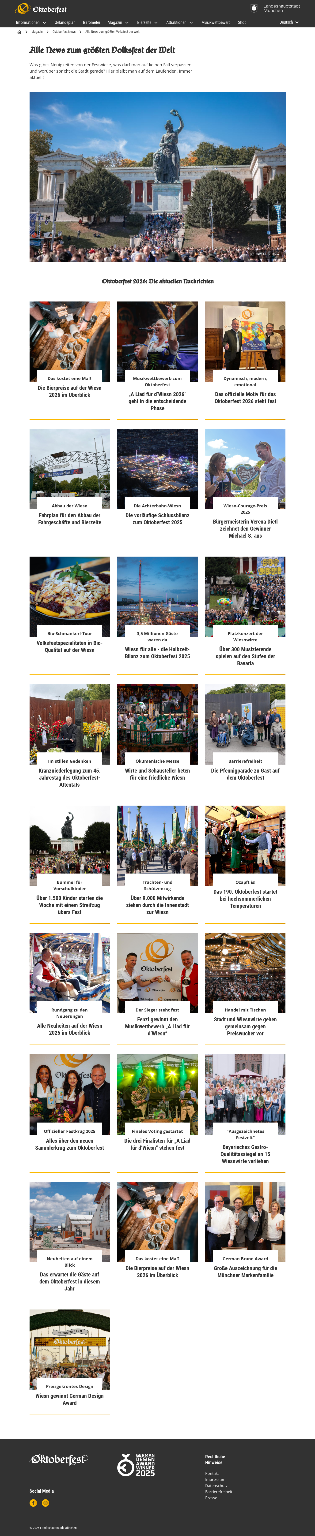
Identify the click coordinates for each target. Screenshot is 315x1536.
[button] (31, 22)
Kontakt (212, 1473)
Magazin (37, 31)
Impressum (215, 1479)
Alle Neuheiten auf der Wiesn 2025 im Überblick (69, 1029)
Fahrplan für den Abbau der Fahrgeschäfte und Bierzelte (69, 519)
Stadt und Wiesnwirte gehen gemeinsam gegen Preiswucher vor (245, 1026)
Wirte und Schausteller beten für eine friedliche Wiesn (157, 774)
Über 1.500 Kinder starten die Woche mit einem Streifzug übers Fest (69, 905)
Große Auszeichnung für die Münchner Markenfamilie (245, 1272)
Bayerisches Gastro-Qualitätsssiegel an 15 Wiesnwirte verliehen (245, 1154)
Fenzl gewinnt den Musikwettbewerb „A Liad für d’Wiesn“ (157, 1026)
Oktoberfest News (64, 31)
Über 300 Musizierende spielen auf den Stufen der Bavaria (245, 656)
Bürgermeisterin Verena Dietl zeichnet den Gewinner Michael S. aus (245, 528)
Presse (211, 1497)
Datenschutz (216, 1485)
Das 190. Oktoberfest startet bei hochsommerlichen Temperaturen (245, 899)
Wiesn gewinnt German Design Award (69, 1399)
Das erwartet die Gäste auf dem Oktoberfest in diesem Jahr (69, 1281)
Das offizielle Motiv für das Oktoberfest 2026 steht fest (245, 398)
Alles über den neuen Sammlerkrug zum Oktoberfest (69, 1144)
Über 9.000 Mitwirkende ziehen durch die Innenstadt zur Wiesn (157, 905)
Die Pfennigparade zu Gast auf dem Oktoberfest (245, 774)
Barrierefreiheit (218, 1491)
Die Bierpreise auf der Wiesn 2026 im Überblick (70, 391)
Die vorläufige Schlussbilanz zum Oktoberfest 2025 (157, 519)
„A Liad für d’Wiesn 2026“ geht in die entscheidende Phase (157, 401)
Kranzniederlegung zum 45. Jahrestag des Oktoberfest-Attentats (70, 777)
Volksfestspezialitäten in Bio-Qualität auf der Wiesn (70, 646)
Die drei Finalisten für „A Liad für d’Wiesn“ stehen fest (157, 1144)
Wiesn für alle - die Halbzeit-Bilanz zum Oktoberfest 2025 (157, 653)
